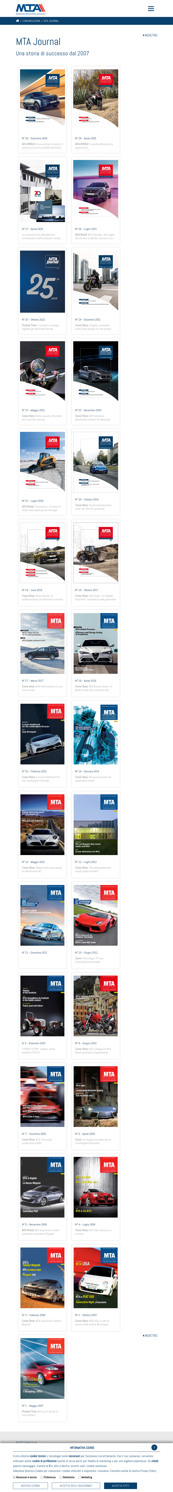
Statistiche (68, 1477)
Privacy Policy (148, 1471)
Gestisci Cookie (30, 1485)
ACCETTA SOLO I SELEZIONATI (76, 1485)
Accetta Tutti (120, 1485)
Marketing (86, 1477)
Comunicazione (31, 21)
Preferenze (50, 1477)
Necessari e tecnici (26, 1477)
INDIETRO (150, 35)
